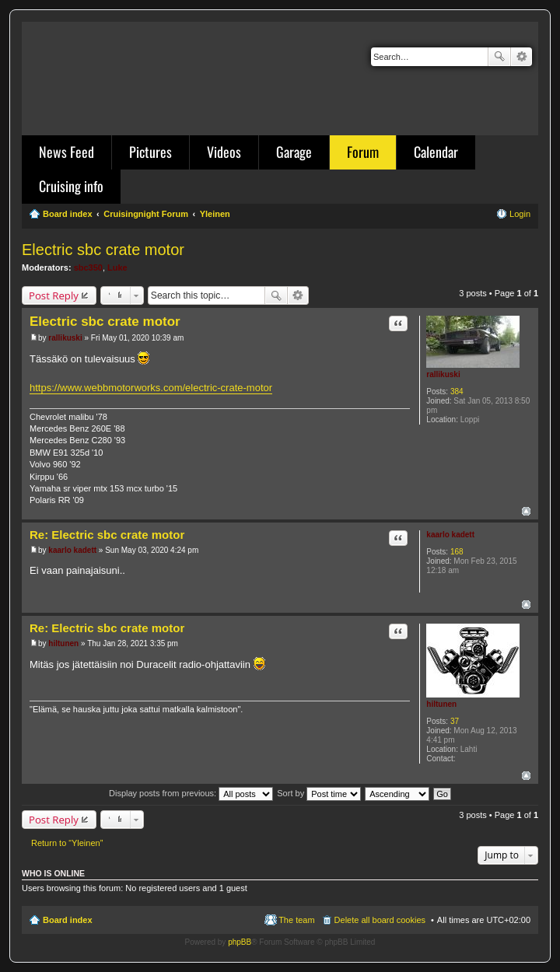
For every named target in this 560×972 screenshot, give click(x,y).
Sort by (319, 793)
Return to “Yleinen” (67, 843)
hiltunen (441, 704)
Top (526, 511)
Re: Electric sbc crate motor (107, 534)
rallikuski (443, 374)
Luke (117, 267)
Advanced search (521, 56)
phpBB (239, 942)
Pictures (150, 152)
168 (457, 551)
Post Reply (54, 295)
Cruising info (71, 186)
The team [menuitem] (296, 920)
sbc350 (88, 267)
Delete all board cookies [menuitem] (379, 920)
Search (499, 56)
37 (454, 721)
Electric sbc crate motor (103, 249)
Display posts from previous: (191, 793)
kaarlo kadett (450, 534)
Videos (224, 152)
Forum (363, 152)
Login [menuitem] (519, 214)
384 (457, 391)
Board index (68, 920)
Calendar (436, 152)
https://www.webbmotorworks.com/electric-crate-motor (151, 387)
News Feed (66, 152)
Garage (294, 152)
